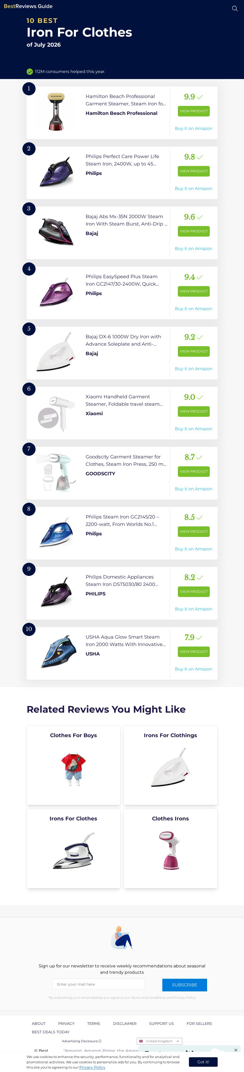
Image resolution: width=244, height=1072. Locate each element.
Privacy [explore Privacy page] (66, 1023)
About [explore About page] (39, 1023)
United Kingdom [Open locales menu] (159, 1041)
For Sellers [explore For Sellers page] (199, 1023)
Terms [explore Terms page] (93, 1023)
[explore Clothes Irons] (171, 848)
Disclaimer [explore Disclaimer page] (124, 1023)
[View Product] (122, 112)
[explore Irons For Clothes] (74, 848)
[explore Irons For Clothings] (171, 765)
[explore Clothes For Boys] (74, 765)
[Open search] (235, 8)
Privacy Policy (92, 1067)
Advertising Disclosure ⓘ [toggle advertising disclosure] (81, 1041)
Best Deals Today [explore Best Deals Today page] (51, 1032)
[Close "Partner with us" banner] (236, 1050)
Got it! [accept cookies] (203, 1061)
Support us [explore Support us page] (161, 1023)
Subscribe (184, 984)
